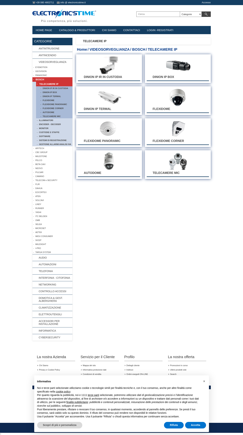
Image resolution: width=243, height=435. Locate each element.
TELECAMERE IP (48, 84)
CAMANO (39, 176)
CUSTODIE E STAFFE (49, 132)
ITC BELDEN (41, 216)
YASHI (38, 212)
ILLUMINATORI (46, 120)
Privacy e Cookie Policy (49, 370)
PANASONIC (41, 75)
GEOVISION (41, 71)
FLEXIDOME (48, 100)
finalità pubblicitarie (77, 402)
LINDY (38, 204)
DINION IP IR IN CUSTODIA (55, 88)
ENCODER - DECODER (50, 124)
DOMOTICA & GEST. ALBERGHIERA (51, 299)
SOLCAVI (39, 200)
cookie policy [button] (63, 391)
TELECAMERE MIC (52, 116)
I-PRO (38, 248)
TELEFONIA (46, 271)
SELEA (38, 224)
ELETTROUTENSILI (50, 314)
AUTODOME (48, 112)
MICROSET (40, 228)
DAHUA (38, 188)
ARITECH (39, 148)
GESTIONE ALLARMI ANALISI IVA (55, 144)
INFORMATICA (47, 330)
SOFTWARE (44, 136)
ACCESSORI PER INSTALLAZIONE (49, 322)
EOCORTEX (41, 192)
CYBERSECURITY (49, 337)
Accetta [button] (195, 425)
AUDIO (43, 257)
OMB (37, 220)
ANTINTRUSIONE (49, 48)
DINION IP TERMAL (52, 96)
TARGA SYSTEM (43, 252)
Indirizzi (130, 370)
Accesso (206, 2)
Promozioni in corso (179, 365)
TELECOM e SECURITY (46, 180)
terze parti (93, 395)
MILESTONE (41, 156)
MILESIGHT (40, 244)
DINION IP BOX (50, 92)
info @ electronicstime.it (73, 2)
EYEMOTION (41, 67)
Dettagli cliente (133, 365)
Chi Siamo (43, 365)
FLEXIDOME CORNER (53, 108)
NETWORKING (47, 284)
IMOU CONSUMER (44, 236)
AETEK (38, 232)
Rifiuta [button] (174, 425)
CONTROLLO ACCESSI (52, 291)
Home (82, 49)
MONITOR (43, 128)
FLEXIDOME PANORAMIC (55, 104)
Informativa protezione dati (94, 370)
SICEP (38, 240)
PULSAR (39, 172)
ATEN (38, 196)
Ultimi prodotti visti (178, 370)
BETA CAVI (40, 164)
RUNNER (39, 208)
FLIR (37, 184)
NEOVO (39, 168)
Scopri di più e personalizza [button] (59, 425)
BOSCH (138, 49)
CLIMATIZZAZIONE (50, 307)
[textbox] (158, 14)
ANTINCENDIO (47, 55)
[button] (204, 381)
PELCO (38, 160)
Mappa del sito (89, 365)
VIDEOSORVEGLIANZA (110, 49)
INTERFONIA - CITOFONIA (54, 277)
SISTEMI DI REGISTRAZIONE (53, 140)
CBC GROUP (41, 152)
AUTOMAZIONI (47, 264)
